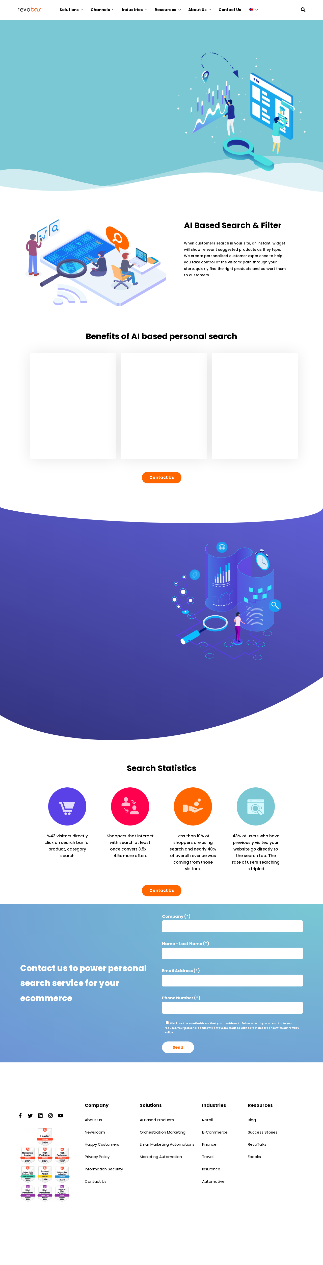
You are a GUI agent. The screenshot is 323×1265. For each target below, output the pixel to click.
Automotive (213, 1181)
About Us (197, 9)
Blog (252, 1119)
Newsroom (95, 1132)
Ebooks (254, 1156)
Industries (132, 9)
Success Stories (263, 1132)
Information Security (104, 1169)
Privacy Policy (97, 1156)
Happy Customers (102, 1144)
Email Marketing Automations (167, 1144)
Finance (209, 1144)
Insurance (211, 1169)
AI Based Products (157, 1119)
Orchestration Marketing (162, 1132)
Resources (165, 9)
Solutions (69, 9)
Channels (100, 9)
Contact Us (230, 9)
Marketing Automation (161, 1156)
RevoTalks (257, 1144)
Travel (207, 1156)
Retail (207, 1119)
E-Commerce (215, 1132)
